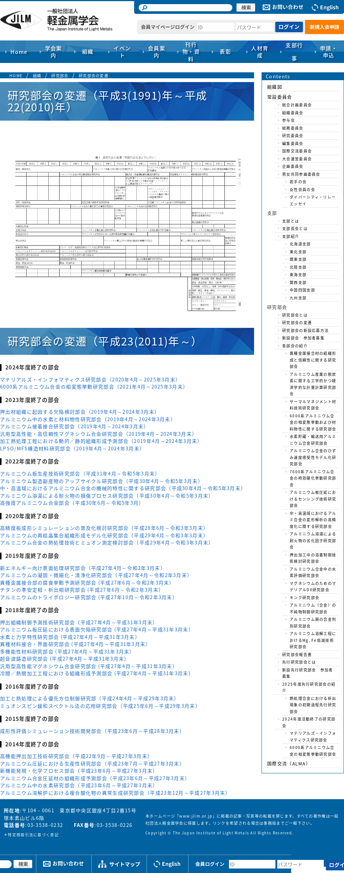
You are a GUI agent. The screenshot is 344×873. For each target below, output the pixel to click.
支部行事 (294, 51)
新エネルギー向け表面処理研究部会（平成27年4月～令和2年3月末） (83, 567)
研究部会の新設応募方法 (305, 330)
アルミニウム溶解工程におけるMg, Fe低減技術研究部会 (313, 640)
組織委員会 (293, 112)
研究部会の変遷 (93, 75)
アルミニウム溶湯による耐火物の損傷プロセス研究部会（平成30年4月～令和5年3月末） (107, 495)
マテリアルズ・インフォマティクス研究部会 (313, 736)
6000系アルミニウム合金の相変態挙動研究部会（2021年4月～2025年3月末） (94, 386)
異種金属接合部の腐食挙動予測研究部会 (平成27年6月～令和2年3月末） (87, 582)
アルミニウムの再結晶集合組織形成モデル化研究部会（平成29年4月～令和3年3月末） (104, 535)
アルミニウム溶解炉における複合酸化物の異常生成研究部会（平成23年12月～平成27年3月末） (115, 792)
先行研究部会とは (299, 662)
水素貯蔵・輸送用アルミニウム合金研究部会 (313, 440)
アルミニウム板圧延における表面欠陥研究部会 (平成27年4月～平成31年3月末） (97, 629)
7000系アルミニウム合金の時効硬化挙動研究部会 (313, 478)
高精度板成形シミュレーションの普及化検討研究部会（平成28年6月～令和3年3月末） (104, 527)
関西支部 (298, 282)
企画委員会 (293, 166)
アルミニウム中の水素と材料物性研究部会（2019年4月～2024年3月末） (88, 419)
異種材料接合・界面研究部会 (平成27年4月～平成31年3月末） (75, 643)
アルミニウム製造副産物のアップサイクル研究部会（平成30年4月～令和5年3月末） (101, 480)
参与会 (288, 120)
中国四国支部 (302, 290)
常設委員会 (279, 97)
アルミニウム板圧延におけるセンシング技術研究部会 (313, 498)
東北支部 (298, 251)
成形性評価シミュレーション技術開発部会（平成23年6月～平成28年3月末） (92, 730)
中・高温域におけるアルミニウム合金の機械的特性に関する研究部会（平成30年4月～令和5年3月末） (123, 488)
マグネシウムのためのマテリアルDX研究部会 (313, 586)
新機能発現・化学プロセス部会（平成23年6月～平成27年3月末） (79, 770)
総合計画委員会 (297, 105)
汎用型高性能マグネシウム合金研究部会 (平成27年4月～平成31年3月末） (89, 666)
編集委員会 (293, 143)
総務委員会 (293, 128)
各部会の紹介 (295, 345)
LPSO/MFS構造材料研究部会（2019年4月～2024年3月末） (72, 448)
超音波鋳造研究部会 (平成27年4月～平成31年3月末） (64, 658)
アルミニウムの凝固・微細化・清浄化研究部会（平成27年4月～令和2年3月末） (96, 575)
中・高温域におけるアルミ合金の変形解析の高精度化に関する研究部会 (313, 519)
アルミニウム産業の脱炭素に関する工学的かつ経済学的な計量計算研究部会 (313, 384)
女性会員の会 (302, 189)
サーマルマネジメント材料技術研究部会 (313, 405)
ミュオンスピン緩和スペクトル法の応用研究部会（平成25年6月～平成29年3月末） (100, 705)
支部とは (290, 221)
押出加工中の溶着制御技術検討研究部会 (313, 558)
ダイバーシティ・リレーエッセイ (313, 200)
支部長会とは (295, 228)
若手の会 (298, 181)
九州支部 (298, 297)
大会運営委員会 (297, 158)
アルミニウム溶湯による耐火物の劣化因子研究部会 (313, 540)
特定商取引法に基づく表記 (33, 834)
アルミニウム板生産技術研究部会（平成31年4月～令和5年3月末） (80, 473)
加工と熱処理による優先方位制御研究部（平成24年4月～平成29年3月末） (89, 698)
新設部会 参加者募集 (303, 338)
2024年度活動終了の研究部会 (308, 722)
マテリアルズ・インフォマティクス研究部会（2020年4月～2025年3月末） (90, 379)
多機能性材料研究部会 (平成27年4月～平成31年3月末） (67, 651)
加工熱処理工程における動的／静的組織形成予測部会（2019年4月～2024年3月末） (101, 440)
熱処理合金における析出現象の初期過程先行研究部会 (313, 704)
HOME (15, 75)
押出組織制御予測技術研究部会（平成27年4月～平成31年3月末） (79, 622)
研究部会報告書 (297, 654)
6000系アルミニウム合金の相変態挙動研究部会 (313, 750)
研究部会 (59, 75)
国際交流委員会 (297, 151)
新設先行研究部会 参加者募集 (307, 673)
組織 (37, 75)
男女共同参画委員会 (301, 174)
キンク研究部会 (304, 597)
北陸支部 (298, 267)
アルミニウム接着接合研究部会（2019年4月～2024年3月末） (74, 426)
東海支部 (298, 274)
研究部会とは (295, 315)
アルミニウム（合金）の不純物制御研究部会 (313, 608)
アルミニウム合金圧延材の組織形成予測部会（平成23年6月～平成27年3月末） (95, 778)
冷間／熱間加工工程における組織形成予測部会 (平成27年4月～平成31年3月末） (97, 673)
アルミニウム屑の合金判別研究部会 (313, 622)
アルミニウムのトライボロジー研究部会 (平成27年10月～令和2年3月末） (89, 597)
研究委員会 (293, 135)
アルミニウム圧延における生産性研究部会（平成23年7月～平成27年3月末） (92, 763)
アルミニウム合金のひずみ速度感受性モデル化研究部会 (313, 457)
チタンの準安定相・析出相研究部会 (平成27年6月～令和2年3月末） (82, 589)
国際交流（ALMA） (289, 763)
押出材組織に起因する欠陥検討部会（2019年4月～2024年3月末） (80, 411)
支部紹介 (290, 236)
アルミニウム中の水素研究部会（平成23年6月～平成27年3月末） (79, 785)
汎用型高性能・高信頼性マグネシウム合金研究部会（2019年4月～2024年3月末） (98, 433)
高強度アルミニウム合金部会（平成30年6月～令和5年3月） (72, 502)
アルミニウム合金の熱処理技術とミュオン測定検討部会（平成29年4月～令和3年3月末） (107, 542)
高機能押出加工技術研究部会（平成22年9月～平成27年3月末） (76, 755)
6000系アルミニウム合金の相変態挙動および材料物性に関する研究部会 (313, 422)
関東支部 (298, 259)
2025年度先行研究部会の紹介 (308, 687)
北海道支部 (300, 244)
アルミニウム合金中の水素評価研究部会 (313, 572)
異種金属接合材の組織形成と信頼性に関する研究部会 (313, 359)
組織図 (274, 87)
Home (19, 51)
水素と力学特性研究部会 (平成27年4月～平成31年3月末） (70, 636)
